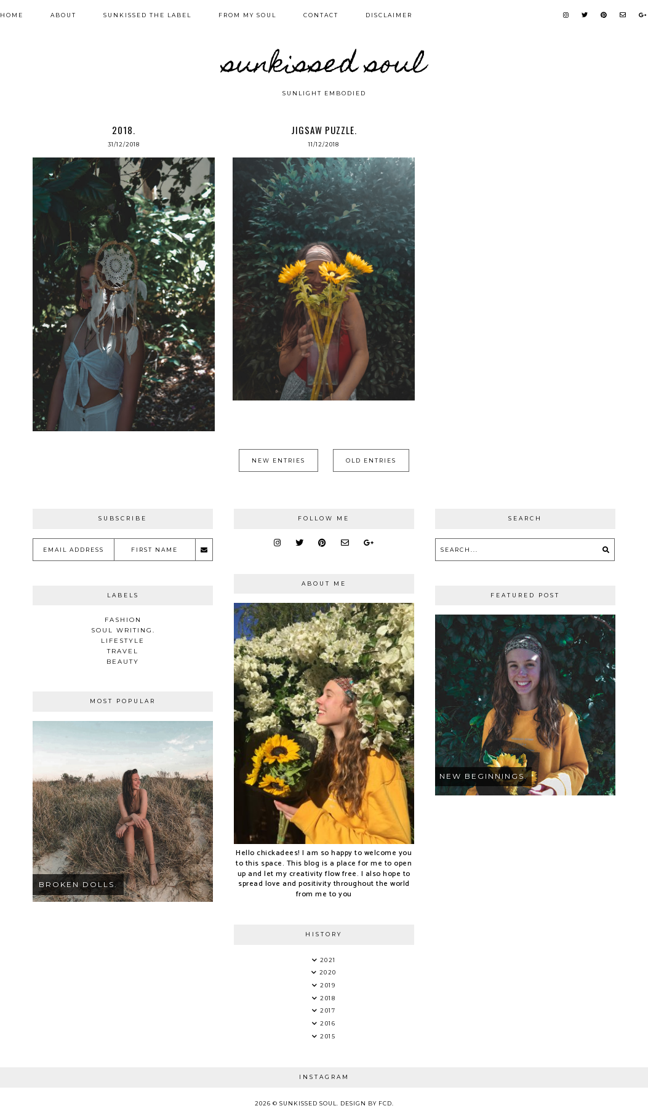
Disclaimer (389, 15)
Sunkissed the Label (147, 15)
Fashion (123, 620)
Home (11, 15)
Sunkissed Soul (324, 66)
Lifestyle (123, 641)
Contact (320, 15)
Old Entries (371, 460)
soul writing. (123, 630)
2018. (123, 130)
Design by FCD (366, 1103)
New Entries (278, 460)
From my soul (247, 15)
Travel (122, 651)
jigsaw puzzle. (324, 130)
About (63, 15)
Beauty (122, 662)
